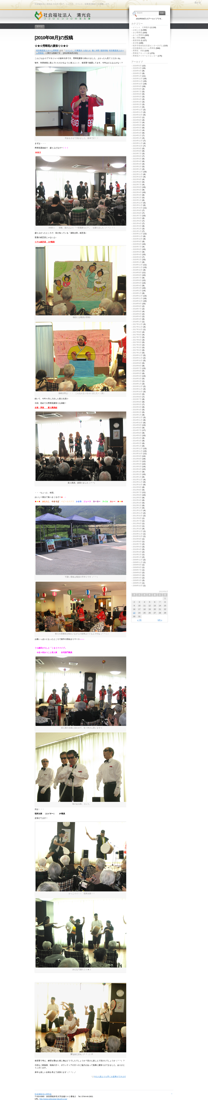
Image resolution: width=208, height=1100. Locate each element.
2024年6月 (137, 125)
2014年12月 (138, 417)
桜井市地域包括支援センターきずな (148, 45)
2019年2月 (137, 290)
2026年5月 (137, 66)
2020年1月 (137, 262)
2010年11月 (138, 534)
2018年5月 (137, 314)
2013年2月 (137, 474)
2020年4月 (137, 254)
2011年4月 (137, 526)
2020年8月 (137, 244)
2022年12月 (138, 172)
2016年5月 (137, 373)
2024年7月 (137, 122)
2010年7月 (137, 544)
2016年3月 (137, 378)
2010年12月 (138, 531)
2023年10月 (138, 146)
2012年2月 (137, 505)
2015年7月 (137, 399)
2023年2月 (137, 166)
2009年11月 (138, 562)
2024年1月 (137, 138)
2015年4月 (137, 407)
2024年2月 (137, 135)
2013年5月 (137, 466)
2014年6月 (137, 433)
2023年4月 (137, 161)
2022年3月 (137, 195)
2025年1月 (137, 107)
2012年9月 (137, 487)
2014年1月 (137, 446)
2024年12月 (138, 109)
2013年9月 (137, 456)
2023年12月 (138, 141)
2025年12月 (138, 78)
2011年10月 (138, 516)
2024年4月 (137, 130)
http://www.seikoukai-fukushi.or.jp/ (53, 1099)
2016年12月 (138, 355)
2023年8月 (137, 151)
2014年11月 (138, 420)
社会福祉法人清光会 (43, 1094)
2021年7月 (137, 216)
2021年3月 (137, 226)
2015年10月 (138, 391)
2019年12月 (138, 265)
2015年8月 (137, 397)
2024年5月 (137, 128)
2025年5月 (137, 96)
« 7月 (139, 620)
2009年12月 (138, 560)
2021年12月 (138, 203)
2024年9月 (137, 117)
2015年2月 (137, 412)
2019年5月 (137, 283)
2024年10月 (138, 115)
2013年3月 (137, 472)
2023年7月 (137, 153)
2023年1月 (137, 169)
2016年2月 (137, 381)
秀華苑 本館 (138, 51)
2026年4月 (137, 68)
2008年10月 (138, 585)
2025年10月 (138, 84)
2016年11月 (138, 358)
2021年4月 (137, 223)
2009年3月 (137, 580)
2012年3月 (137, 503)
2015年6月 (137, 402)
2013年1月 (137, 477)
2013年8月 (137, 459)
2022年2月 (137, 197)
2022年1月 (137, 200)
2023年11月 (138, 143)
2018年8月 (137, 306)
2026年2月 (137, 73)
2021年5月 (137, 221)
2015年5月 (137, 404)
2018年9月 (137, 303)
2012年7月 (137, 492)
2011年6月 (137, 523)
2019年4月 (137, 285)
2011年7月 (137, 521)
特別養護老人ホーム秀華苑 (47, 50)
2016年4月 (137, 376)
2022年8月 (137, 182)
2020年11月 (138, 236)
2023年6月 (137, 156)
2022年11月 (138, 174)
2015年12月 (138, 386)
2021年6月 (137, 218)
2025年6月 (137, 94)
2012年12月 (138, 479)
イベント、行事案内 (73, 50)
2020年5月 (137, 252)
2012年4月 (137, 500)
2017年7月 (137, 337)
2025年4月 (137, 99)
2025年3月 (137, 102)
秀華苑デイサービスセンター (145, 56)
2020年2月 (137, 259)
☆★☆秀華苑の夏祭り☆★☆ (51, 45)
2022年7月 (137, 184)
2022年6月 (137, 187)
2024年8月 (137, 120)
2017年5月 (137, 342)
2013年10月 (138, 453)
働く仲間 (95, 50)
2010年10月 (138, 536)
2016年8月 (137, 366)
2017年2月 (137, 350)
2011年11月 (138, 513)
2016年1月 (137, 384)
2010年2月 (137, 554)
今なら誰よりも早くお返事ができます (110, 1076)
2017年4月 (137, 345)
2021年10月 (138, 208)
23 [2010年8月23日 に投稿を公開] (134, 613)
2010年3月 (137, 552)
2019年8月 (137, 275)
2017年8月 (137, 335)
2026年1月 (137, 76)
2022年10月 (138, 177)
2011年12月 (138, 510)
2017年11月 (138, 327)
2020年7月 (137, 247)
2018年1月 (137, 322)
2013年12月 (138, 448)
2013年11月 (138, 451)
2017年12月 (138, 324)
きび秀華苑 (137, 32)
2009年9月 (137, 565)
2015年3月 (137, 410)
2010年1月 (137, 557)
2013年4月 (137, 469)
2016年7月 (137, 368)
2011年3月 (137, 529)
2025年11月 (138, 81)
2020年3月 (137, 257)
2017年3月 (137, 347)
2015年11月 (138, 389)
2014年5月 (137, 435)
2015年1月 (137, 415)
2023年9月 (137, 148)
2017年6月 (137, 340)
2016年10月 (138, 360)
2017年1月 (137, 353)
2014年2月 (137, 443)
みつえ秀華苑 (138, 35)
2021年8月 (137, 213)
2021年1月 (137, 231)
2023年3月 (137, 164)
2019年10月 (138, 270)
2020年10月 (138, 239)
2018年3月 (137, 319)
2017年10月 (138, 329)
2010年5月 (137, 547)
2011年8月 (137, 518)
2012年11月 (138, 482)
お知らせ (87, 50)
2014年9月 (137, 425)
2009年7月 (137, 570)
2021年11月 (138, 205)
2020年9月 (137, 241)
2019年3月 (137, 288)
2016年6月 (137, 371)
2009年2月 (137, 583)
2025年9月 (137, 86)
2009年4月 (137, 578)
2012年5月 (137, 497)
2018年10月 (138, 301)
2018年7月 (137, 309)
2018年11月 (138, 298)
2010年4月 (137, 549)
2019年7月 (137, 278)
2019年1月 (137, 293)
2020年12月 (138, 234)
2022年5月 (137, 190)
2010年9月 (137, 539)
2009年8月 (137, 567)
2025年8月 (137, 89)
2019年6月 (137, 280)
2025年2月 (137, 104)
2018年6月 (137, 311)
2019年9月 (137, 272)
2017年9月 (137, 332)
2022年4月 (137, 192)
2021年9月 (137, 210)
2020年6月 (137, 249)
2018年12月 (138, 296)
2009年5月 (137, 575)
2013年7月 (137, 461)
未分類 (135, 43)
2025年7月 (137, 91)
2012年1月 (137, 508)
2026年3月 (137, 71)
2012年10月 (138, 484)
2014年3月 (137, 441)
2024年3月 (137, 133)
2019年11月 (138, 267)
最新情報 (104, 50)
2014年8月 (137, 428)
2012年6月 (137, 495)
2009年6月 (137, 572)
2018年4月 (137, 316)
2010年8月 (137, 541)
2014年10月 (138, 423)
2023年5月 (137, 159)
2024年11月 (138, 112)
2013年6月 (137, 464)
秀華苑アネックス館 (141, 53)
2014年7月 (137, 430)
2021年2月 (137, 229)
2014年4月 (137, 438)
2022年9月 (137, 179)
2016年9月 (137, 363)
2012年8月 (137, 490)
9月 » (160, 620)
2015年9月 (137, 394)
